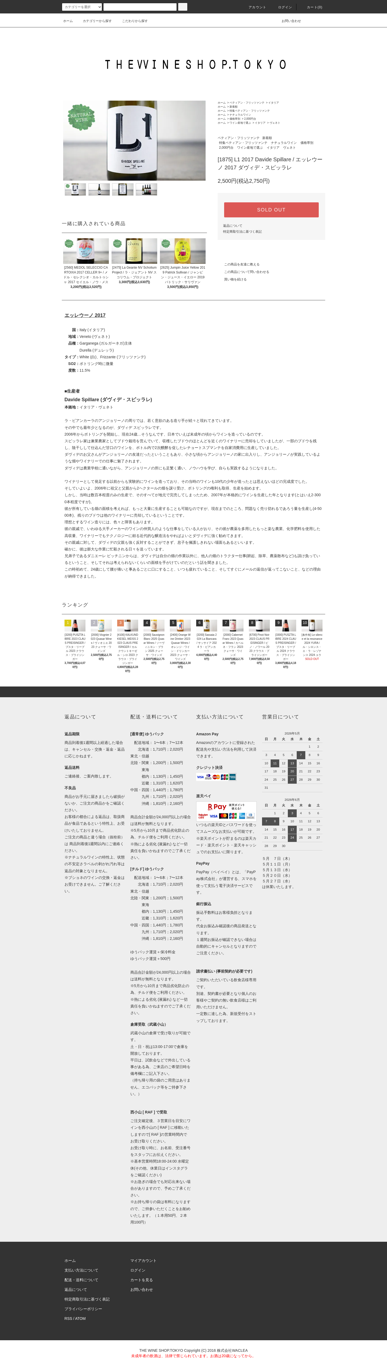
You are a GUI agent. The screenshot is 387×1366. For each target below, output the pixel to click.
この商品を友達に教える (239, 264)
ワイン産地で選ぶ (240, 122)
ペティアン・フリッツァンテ (247, 102)
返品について (232, 226)
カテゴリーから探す (94, 21)
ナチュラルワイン (240, 114)
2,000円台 (250, 118)
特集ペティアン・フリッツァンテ (250, 110)
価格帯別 (235, 118)
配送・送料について (81, 1280)
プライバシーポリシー (83, 1309)
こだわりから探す (132, 21)
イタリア (273, 102)
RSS (68, 1318)
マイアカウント (143, 1260)
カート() (311, 7)
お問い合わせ (288, 21)
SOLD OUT (271, 210)
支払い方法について (81, 1270)
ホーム (68, 21)
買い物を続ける (232, 279)
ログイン (282, 7)
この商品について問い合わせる (243, 272)
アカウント (254, 7)
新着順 (234, 106)
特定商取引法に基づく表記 (242, 231)
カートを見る (141, 1280)
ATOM (80, 1318)
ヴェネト (275, 122)
